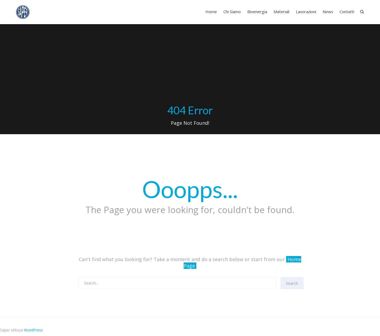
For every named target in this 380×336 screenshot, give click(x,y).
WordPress (33, 330)
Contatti (347, 11)
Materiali (281, 11)
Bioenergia (257, 11)
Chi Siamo (232, 11)
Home (211, 11)
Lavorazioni (306, 11)
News (328, 11)
